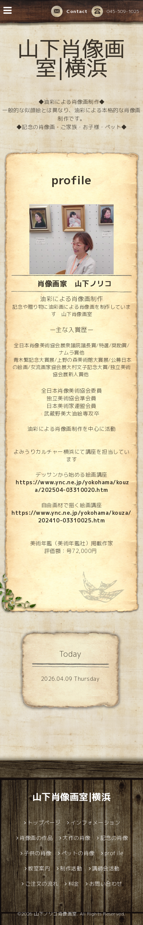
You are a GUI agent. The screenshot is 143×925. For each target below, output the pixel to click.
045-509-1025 (116, 12)
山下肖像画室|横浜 (71, 58)
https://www (30, 512)
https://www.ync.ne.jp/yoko (57, 482)
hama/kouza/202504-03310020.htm (82, 486)
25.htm (94, 520)
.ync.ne (60, 512)
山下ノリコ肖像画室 (55, 913)
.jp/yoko (82, 512)
